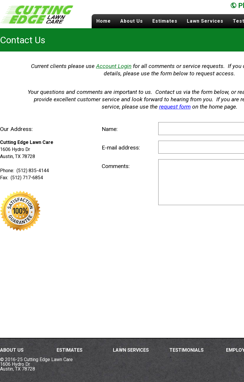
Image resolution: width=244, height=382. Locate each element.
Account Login (113, 66)
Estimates (164, 21)
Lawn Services (205, 21)
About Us (131, 21)
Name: (110, 129)
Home (103, 21)
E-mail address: (121, 147)
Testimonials (186, 350)
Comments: (116, 166)
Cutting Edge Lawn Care (37, 14)
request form (175, 106)
